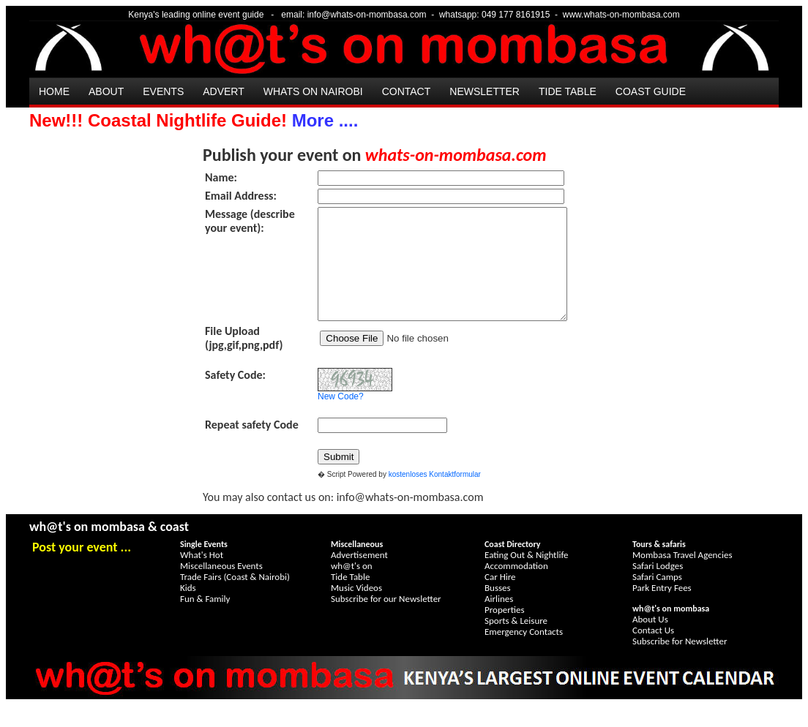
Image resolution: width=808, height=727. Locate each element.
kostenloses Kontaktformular (435, 496)
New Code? (341, 418)
